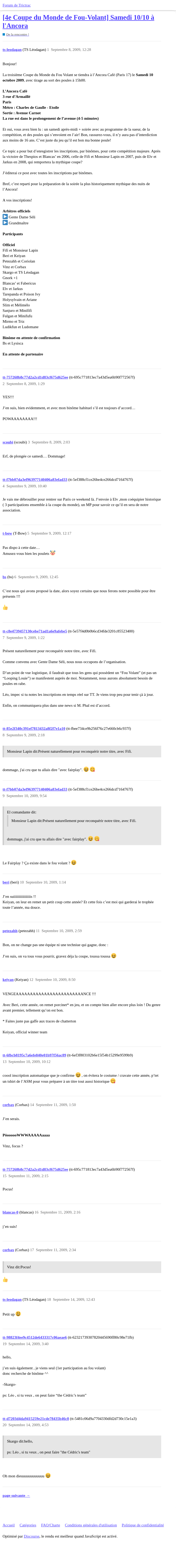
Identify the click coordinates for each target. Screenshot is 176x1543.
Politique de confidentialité (143, 1525)
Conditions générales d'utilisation (91, 1525)
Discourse (31, 1536)
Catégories (27, 1525)
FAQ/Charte (50, 1525)
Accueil (9, 1525)
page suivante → (16, 1495)
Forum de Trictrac (17, 5)
